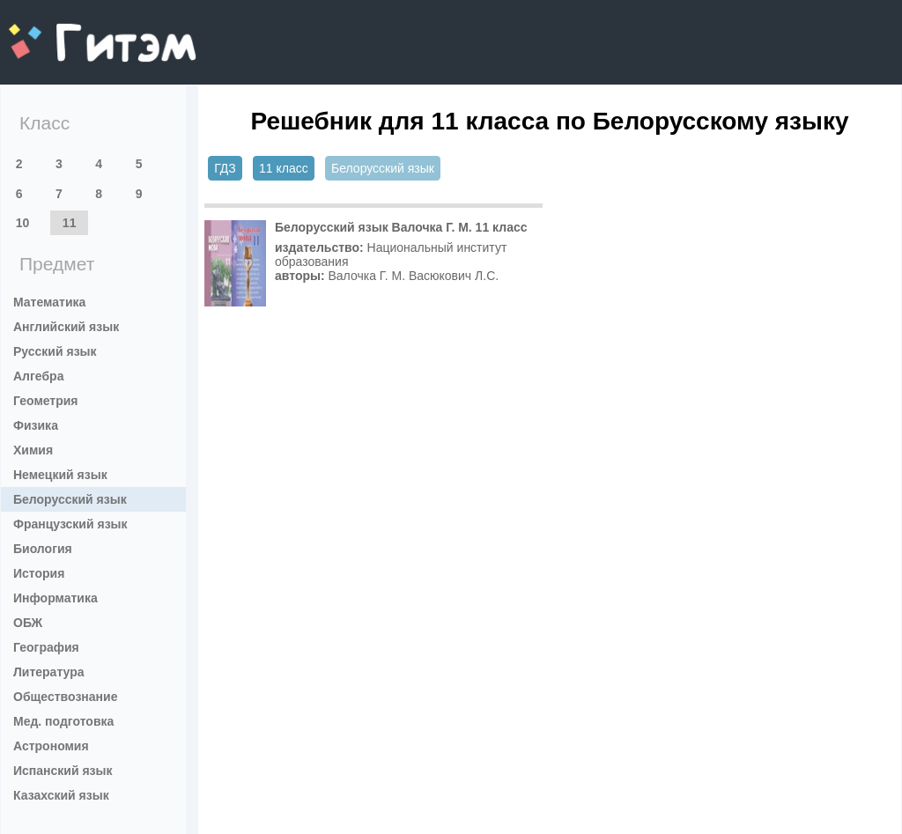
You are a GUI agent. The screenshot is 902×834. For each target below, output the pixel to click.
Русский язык (55, 351)
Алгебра (38, 376)
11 (70, 223)
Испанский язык (63, 771)
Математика (49, 302)
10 (23, 223)
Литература (49, 672)
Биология (42, 549)
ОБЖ (27, 623)
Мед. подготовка (63, 721)
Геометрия (45, 401)
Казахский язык (61, 795)
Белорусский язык (70, 499)
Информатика (55, 598)
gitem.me (55, 31)
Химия (33, 450)
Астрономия (51, 746)
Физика (35, 425)
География (46, 647)
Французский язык (70, 524)
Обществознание (65, 697)
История (38, 573)
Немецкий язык (60, 475)
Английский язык (66, 327)
